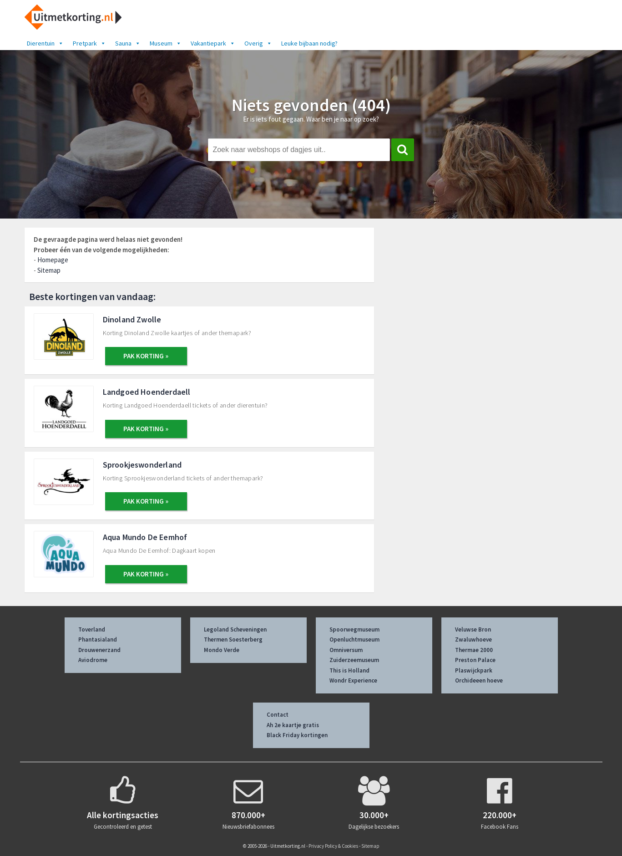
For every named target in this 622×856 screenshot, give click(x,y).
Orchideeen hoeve (479, 680)
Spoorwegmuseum (354, 629)
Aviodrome (92, 660)
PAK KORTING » (145, 356)
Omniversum (346, 650)
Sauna (128, 43)
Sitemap (49, 270)
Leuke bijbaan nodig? (309, 43)
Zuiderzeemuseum (354, 660)
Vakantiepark (213, 43)
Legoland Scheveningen (235, 629)
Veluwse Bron (473, 629)
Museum (166, 43)
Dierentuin (45, 43)
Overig (258, 43)
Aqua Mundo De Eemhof (145, 537)
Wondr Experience (353, 680)
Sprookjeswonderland (142, 464)
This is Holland (349, 670)
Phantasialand (97, 639)
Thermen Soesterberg (233, 639)
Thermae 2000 (474, 650)
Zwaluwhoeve (473, 639)
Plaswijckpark (473, 670)
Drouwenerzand (99, 650)
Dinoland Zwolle (132, 319)
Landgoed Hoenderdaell (147, 392)
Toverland (91, 629)
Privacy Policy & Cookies (333, 846)
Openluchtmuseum (354, 639)
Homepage (52, 259)
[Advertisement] (496, 295)
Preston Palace (475, 660)
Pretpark (89, 43)
